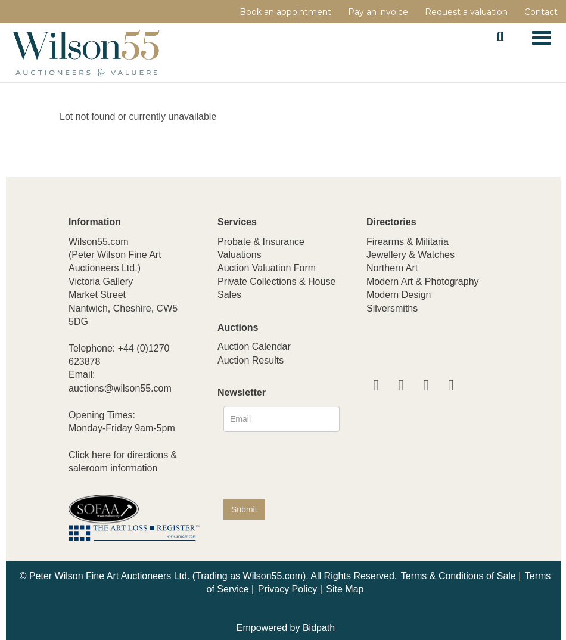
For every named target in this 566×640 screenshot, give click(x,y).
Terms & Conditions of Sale (458, 576)
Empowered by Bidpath (286, 628)
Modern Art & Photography (422, 281)
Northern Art (392, 268)
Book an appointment (285, 12)
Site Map (344, 589)
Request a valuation (466, 12)
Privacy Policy (288, 589)
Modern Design (398, 295)
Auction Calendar (254, 346)
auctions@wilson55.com (120, 388)
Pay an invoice (378, 12)
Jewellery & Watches (410, 255)
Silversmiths (392, 308)
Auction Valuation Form (266, 268)
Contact (541, 12)
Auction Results (250, 360)
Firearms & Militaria (407, 242)
